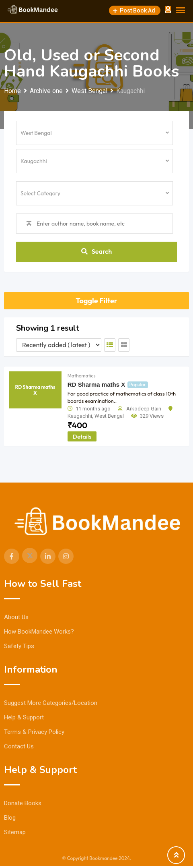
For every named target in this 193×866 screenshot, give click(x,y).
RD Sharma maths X (96, 384)
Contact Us (19, 746)
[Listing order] (58, 345)
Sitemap (15, 832)
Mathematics (82, 376)
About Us (16, 617)
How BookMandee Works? (39, 631)
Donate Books (22, 803)
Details (82, 436)
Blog (10, 817)
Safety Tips (19, 646)
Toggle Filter (96, 300)
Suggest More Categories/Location (50, 702)
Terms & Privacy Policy (34, 731)
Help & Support (24, 717)
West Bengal (109, 416)
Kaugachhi (80, 416)
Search (96, 251)
